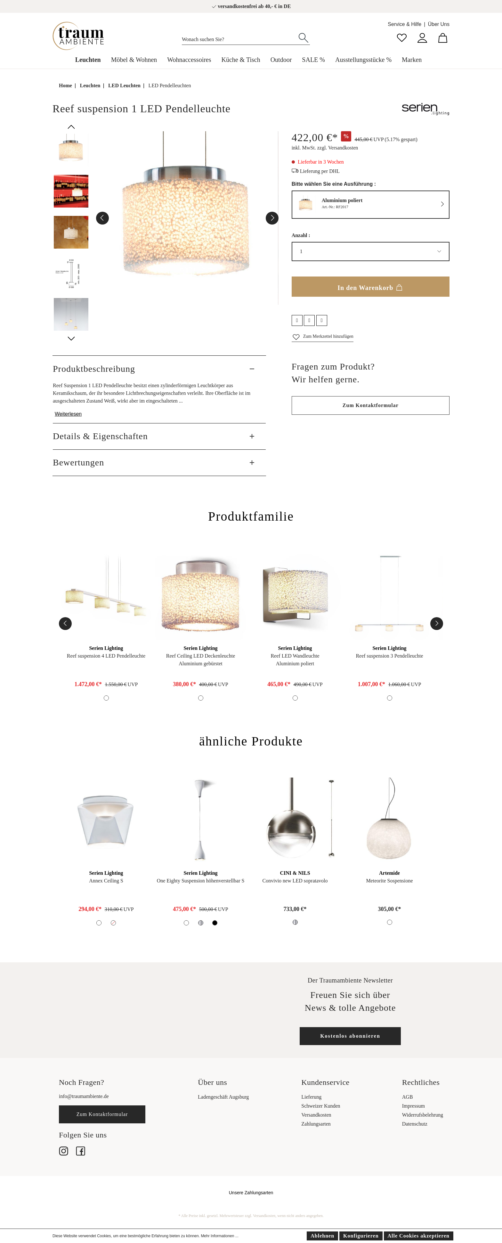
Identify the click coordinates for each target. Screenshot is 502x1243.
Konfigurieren (360, 1236)
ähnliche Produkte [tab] (251, 741)
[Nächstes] (272, 218)
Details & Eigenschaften (100, 436)
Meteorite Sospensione (389, 880)
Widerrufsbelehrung (422, 1115)
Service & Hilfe (404, 24)
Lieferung (311, 1097)
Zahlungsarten (316, 1124)
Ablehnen (322, 1236)
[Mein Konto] (422, 37)
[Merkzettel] (402, 37)
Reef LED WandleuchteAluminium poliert (295, 659)
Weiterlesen (68, 414)
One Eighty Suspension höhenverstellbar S (201, 880)
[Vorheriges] (102, 218)
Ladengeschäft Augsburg (223, 1097)
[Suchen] (303, 37)
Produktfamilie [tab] (251, 516)
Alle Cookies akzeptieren (418, 1236)
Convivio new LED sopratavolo (295, 880)
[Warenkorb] (442, 37)
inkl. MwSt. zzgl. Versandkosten (325, 147)
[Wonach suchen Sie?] (239, 38)
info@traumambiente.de (84, 1096)
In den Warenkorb (370, 286)
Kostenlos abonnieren (350, 1036)
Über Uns (438, 24)
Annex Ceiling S (106, 880)
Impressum (413, 1106)
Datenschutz (414, 1124)
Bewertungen (78, 462)
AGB (407, 1097)
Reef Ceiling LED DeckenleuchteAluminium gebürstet (200, 659)
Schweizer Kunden (320, 1106)
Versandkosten (316, 1115)
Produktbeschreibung (94, 369)
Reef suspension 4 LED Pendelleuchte (106, 656)
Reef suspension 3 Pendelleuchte (389, 656)
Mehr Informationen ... (219, 1236)
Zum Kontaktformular (371, 405)
